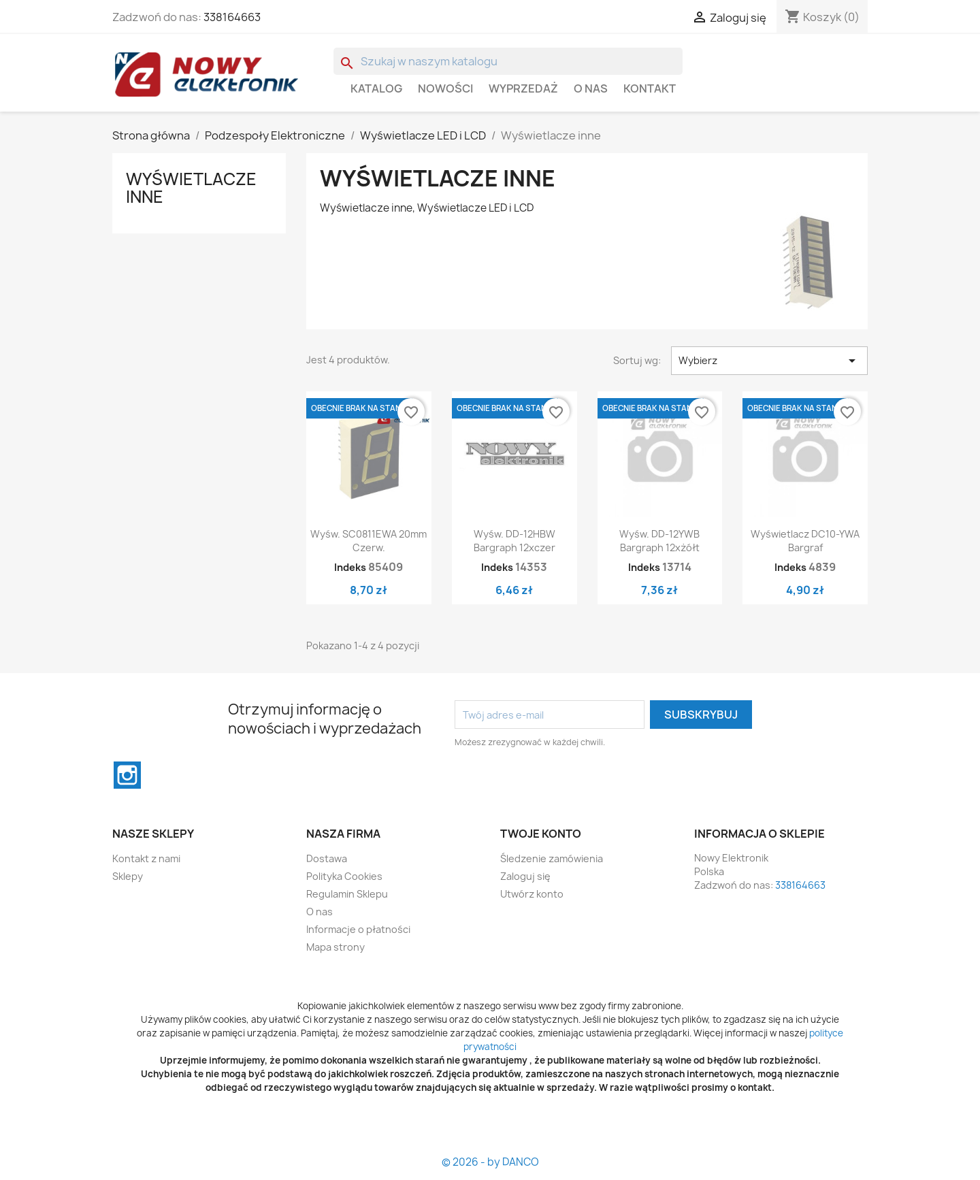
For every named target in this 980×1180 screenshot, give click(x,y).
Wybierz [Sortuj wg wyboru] (769, 361)
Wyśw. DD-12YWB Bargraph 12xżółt (659, 540)
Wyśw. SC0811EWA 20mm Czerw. (368, 540)
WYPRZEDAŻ (523, 88)
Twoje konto (540, 833)
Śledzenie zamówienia (551, 858)
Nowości (445, 88)
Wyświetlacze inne (191, 187)
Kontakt (649, 88)
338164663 (232, 17)
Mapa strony (335, 946)
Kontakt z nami (146, 858)
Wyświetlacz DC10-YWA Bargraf (805, 540)
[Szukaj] (508, 61)
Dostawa (326, 858)
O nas (591, 88)
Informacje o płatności (358, 929)
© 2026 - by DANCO (490, 1162)
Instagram (127, 775)
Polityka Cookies (344, 876)
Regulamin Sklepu (347, 893)
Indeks (350, 567)
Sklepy (127, 876)
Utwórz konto (532, 893)
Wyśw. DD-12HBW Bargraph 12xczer (514, 540)
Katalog (376, 88)
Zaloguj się (525, 876)
